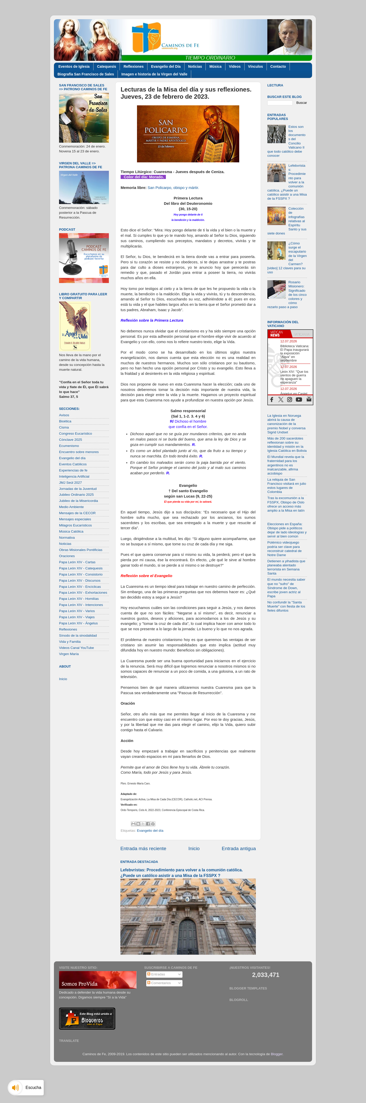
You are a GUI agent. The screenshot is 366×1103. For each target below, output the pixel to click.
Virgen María (69, 654)
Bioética (65, 421)
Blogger (277, 1054)
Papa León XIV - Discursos (79, 580)
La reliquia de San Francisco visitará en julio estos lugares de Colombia (286, 486)
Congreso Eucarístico (75, 433)
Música (215, 66)
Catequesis (106, 66)
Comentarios (159, 983)
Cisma (64, 427)
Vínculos (255, 66)
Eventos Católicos (73, 464)
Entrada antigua (239, 848)
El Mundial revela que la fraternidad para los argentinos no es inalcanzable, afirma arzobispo (285, 465)
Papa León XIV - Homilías (79, 599)
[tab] (279, 333)
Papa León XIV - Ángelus (78, 623)
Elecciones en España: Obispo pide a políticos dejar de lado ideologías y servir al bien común (287, 530)
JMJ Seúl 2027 (70, 483)
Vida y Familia (70, 642)
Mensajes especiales (75, 519)
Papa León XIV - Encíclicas (80, 587)
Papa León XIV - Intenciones (81, 605)
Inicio (194, 848)
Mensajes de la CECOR (77, 513)
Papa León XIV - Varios (77, 611)
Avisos (64, 415)
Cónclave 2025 (70, 440)
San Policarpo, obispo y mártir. (173, 188)
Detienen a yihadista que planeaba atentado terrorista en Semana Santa (286, 567)
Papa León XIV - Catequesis (80, 568)
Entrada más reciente (143, 848)
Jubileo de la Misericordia (78, 501)
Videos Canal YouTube (76, 648)
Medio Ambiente (71, 507)
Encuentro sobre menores (79, 452)
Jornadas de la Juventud (78, 489)
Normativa (67, 537)
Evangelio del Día (166, 66)
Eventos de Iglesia (74, 66)
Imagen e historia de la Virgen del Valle (154, 74)
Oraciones (67, 556)
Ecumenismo (69, 446)
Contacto (278, 66)
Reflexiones (133, 66)
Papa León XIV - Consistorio (80, 574)
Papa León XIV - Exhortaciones (83, 592)
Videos (235, 66)
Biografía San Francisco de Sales (86, 74)
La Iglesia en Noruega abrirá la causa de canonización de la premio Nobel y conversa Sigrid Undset (286, 424)
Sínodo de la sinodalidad (78, 635)
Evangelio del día (150, 830)
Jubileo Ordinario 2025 (76, 495)
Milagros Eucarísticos (75, 525)
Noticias (195, 66)
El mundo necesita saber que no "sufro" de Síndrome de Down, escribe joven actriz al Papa (286, 588)
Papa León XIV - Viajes (77, 617)
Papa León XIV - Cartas (77, 562)
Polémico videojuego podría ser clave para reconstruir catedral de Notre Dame (284, 549)
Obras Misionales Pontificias (80, 550)
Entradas (156, 974)
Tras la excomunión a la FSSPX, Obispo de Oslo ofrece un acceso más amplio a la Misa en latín (286, 504)
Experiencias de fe (73, 470)
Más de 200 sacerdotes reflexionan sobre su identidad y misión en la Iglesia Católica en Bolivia (287, 444)
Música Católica (71, 531)
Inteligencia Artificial (74, 476)
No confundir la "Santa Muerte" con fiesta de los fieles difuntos (286, 606)
